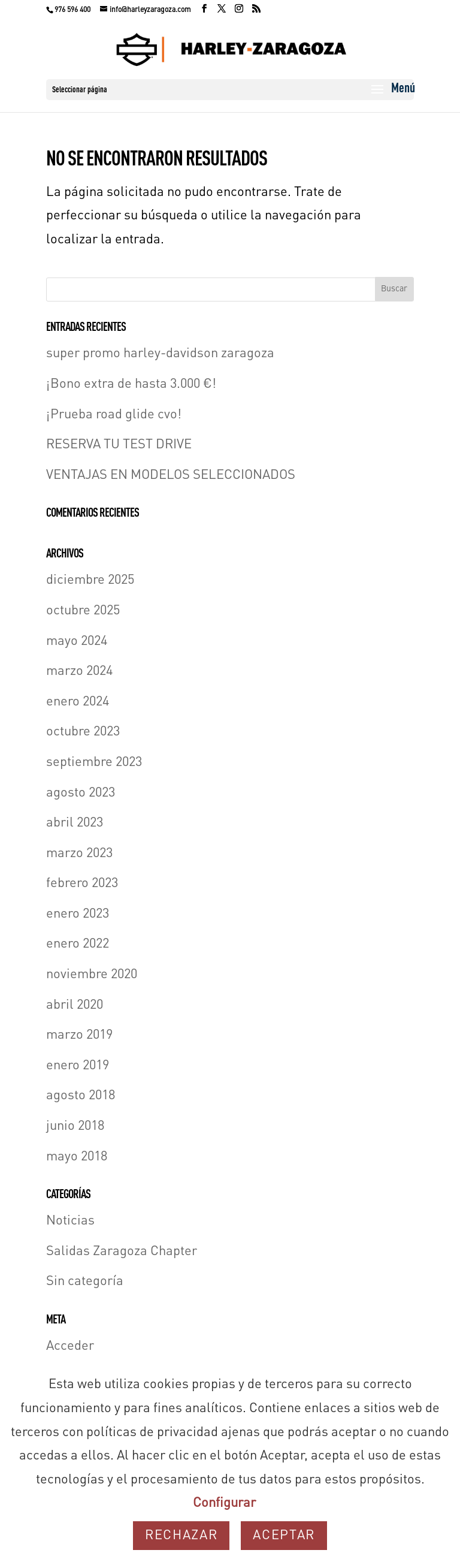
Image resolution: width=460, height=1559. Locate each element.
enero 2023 (77, 914)
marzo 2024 (79, 671)
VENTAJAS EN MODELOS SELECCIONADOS (170, 475)
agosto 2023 (80, 793)
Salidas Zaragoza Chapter (121, 1251)
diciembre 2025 (90, 580)
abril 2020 (74, 1005)
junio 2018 (75, 1126)
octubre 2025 (83, 610)
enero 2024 (77, 701)
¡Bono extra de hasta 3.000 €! (131, 384)
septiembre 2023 (94, 762)
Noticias (70, 1221)
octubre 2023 (83, 731)
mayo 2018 (76, 1156)
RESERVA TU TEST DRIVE (119, 444)
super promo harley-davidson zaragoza (160, 353)
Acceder (70, 1346)
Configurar (224, 1503)
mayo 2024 (76, 641)
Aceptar (284, 1535)
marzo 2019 (79, 1035)
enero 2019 (77, 1065)
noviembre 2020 (91, 974)
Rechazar (181, 1535)
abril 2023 (74, 823)
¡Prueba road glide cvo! (113, 414)
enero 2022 (77, 944)
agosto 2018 (80, 1095)
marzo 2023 (79, 853)
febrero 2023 (82, 883)
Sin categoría (84, 1281)
